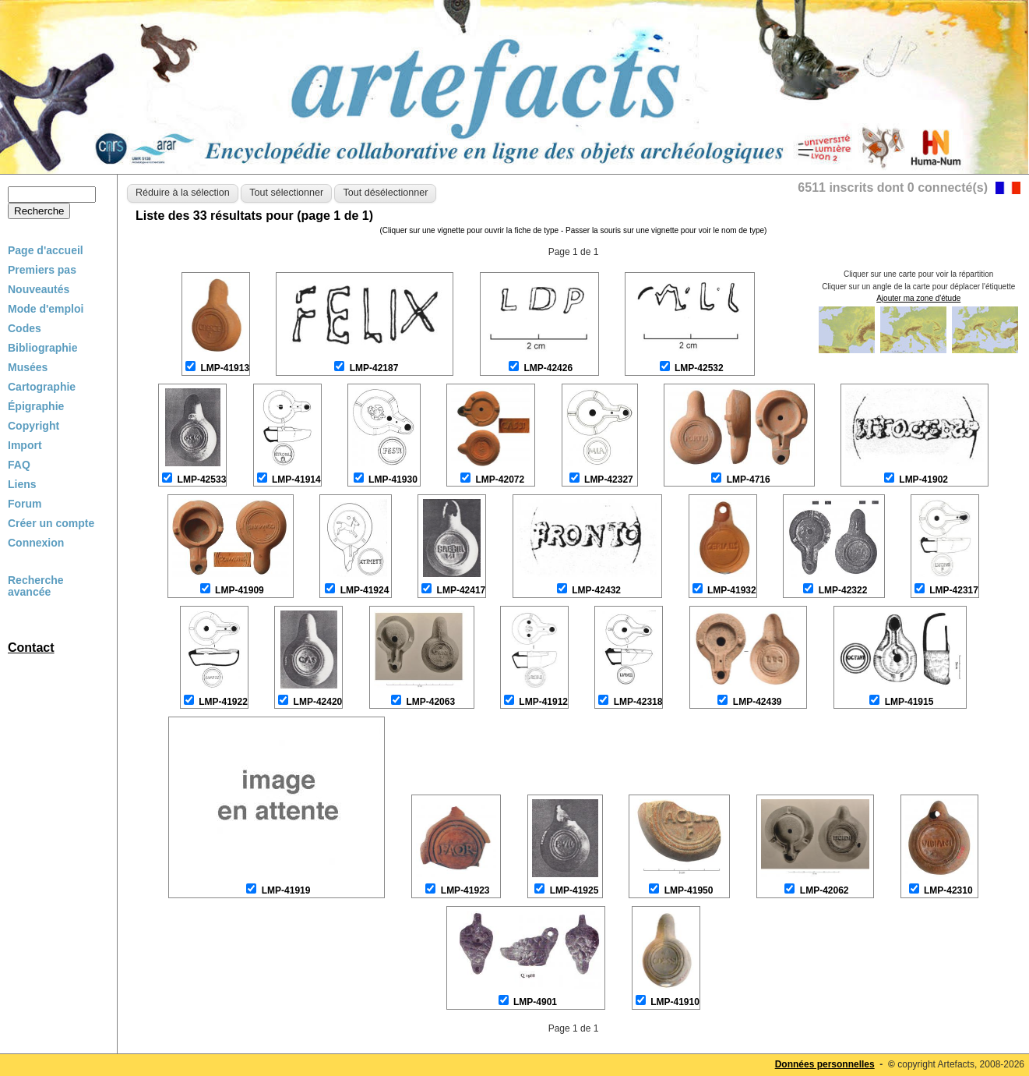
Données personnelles (825, 1064)
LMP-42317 (953, 590)
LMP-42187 (374, 368)
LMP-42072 (499, 479)
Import (25, 445)
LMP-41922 (223, 701)
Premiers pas (42, 270)
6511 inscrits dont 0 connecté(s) (893, 187)
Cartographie (42, 386)
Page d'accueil (45, 250)
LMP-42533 (202, 479)
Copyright (33, 425)
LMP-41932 (731, 590)
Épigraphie (36, 406)
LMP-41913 (224, 368)
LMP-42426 (548, 368)
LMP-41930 (393, 479)
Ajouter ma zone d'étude (918, 298)
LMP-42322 (843, 590)
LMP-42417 (461, 590)
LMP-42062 (824, 890)
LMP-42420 (318, 701)
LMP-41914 (296, 479)
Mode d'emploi (45, 309)
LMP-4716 (748, 479)
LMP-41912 (543, 701)
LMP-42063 (430, 701)
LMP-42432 (596, 590)
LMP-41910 (675, 1001)
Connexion (36, 542)
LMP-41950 (689, 890)
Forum (25, 503)
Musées (28, 367)
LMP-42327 (608, 479)
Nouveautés (38, 289)
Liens (22, 484)
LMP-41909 (239, 590)
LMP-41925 (574, 890)
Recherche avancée (36, 586)
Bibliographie (42, 348)
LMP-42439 (757, 701)
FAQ (19, 464)
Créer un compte (51, 523)
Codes (24, 328)
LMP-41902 (923, 479)
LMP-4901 (535, 1001)
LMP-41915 (909, 701)
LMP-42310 (948, 890)
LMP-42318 (638, 701)
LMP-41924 (364, 590)
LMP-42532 (699, 368)
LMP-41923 (465, 890)
